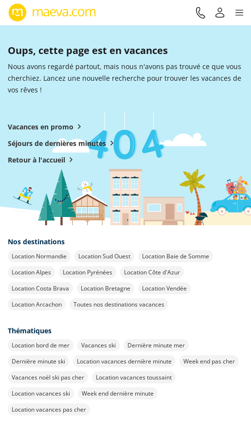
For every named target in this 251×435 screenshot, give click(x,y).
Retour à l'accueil (42, 159)
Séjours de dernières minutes (63, 143)
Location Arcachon (37, 304)
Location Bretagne (105, 288)
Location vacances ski (41, 393)
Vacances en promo (46, 126)
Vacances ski (98, 345)
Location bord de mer (41, 345)
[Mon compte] (220, 12)
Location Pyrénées (87, 272)
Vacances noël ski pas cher (48, 377)
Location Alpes (31, 272)
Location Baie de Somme (175, 256)
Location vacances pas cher (49, 409)
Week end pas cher (209, 361)
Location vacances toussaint (134, 377)
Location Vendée (164, 288)
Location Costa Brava (40, 288)
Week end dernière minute (118, 393)
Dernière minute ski (38, 361)
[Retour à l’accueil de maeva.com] (52, 12)
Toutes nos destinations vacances (118, 304)
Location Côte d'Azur (152, 272)
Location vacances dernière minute (124, 361)
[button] (239, 12)
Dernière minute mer (156, 345)
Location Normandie (39, 256)
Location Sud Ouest (104, 256)
